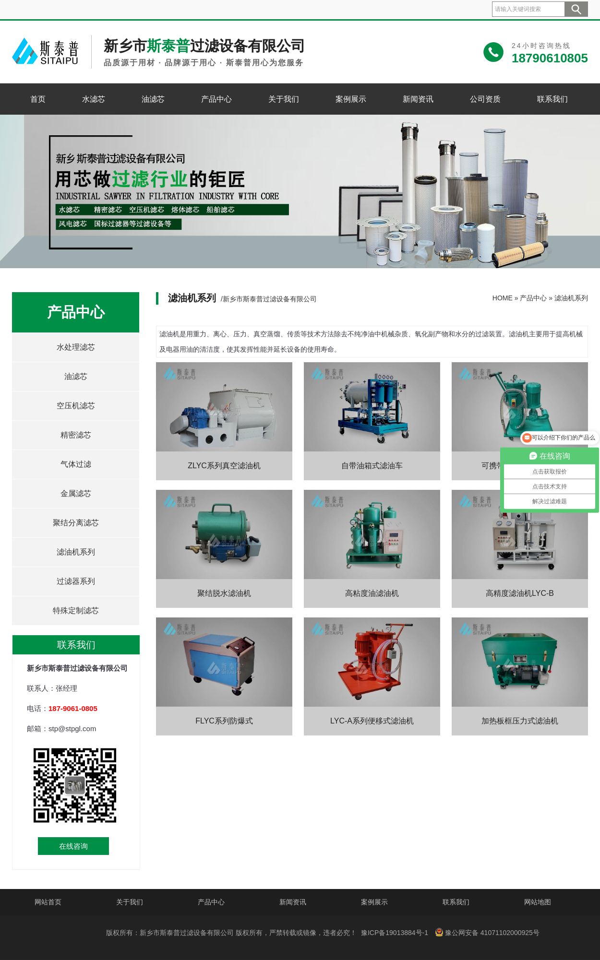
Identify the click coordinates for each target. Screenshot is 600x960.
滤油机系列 (76, 552)
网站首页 (48, 902)
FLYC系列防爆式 (224, 721)
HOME (502, 298)
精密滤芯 (75, 435)
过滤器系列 (76, 581)
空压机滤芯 (76, 406)
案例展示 (351, 99)
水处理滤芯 (76, 347)
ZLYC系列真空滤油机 (224, 466)
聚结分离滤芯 (76, 523)
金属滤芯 (75, 493)
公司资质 (485, 99)
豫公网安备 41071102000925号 (487, 932)
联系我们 (552, 99)
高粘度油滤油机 (372, 593)
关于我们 (283, 99)
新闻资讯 (418, 99)
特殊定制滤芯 (76, 610)
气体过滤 (75, 464)
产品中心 (216, 99)
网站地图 (537, 902)
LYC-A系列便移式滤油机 (372, 721)
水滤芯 (93, 99)
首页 (38, 99)
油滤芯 (153, 99)
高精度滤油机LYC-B (520, 593)
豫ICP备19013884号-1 (394, 932)
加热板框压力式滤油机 (519, 721)
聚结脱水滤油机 (224, 593)
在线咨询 (73, 846)
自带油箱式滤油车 (372, 466)
